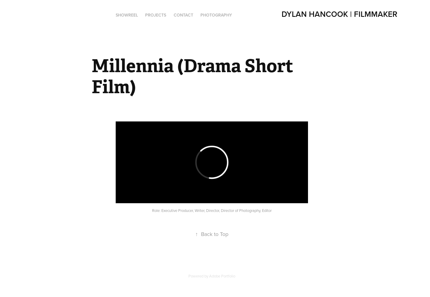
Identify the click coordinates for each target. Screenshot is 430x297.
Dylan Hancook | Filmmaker (339, 14)
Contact (183, 15)
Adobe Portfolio (222, 276)
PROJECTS (155, 15)
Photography (216, 15)
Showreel (127, 15)
